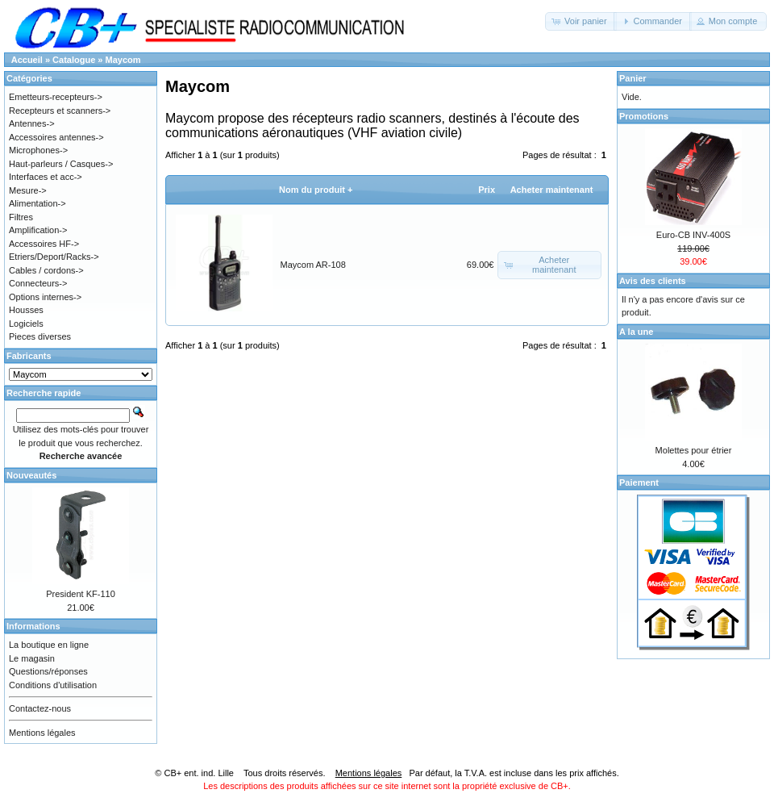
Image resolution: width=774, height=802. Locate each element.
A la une (636, 331)
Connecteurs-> (38, 283)
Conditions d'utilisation (53, 685)
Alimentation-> (37, 203)
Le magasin (32, 658)
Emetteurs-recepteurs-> (55, 97)
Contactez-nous (40, 708)
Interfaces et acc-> (45, 177)
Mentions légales (42, 732)
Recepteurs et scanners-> (59, 110)
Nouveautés (31, 475)
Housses (26, 310)
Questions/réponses (48, 671)
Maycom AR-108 (313, 264)
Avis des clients (652, 281)
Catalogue (73, 60)
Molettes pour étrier (693, 450)
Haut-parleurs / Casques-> (61, 164)
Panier (633, 78)
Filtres (21, 217)
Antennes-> (32, 123)
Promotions (643, 116)
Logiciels (26, 323)
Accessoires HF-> (44, 244)
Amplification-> (38, 230)
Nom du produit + (315, 189)
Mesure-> (28, 190)
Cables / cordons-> (46, 270)
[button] (581, 21)
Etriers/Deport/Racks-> (54, 256)
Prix (486, 189)
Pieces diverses (40, 336)
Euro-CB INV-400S (693, 235)
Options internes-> (45, 297)
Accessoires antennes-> (56, 137)
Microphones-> (38, 150)
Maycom (123, 60)
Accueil (27, 60)
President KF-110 (80, 594)
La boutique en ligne (49, 645)
